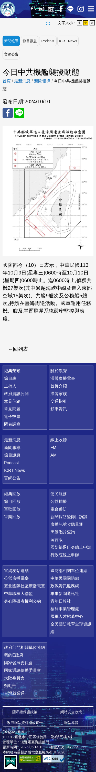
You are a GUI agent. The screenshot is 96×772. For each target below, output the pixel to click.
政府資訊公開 (16, 393)
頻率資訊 (58, 409)
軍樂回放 (12, 517)
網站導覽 (71, 723)
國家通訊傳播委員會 (22, 670)
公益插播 (58, 501)
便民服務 (58, 494)
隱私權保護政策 (24, 712)
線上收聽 (41, 9)
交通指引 (58, 401)
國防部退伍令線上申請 (70, 547)
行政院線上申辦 (64, 555)
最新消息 (22, 81)
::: (48, 23)
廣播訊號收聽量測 (66, 524)
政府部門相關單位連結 (24, 647)
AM (53, 455)
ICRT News (68, 41)
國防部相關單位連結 (68, 571)
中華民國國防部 (64, 578)
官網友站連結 (16, 571)
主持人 (10, 386)
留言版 (56, 539)
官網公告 (11, 54)
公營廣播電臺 (16, 578)
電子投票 (12, 416)
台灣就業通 (14, 693)
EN (33, 9)
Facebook (60, 9)
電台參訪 (58, 509)
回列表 (20, 349)
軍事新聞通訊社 (64, 593)
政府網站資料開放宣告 (25, 723)
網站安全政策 (71, 712)
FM (53, 447)
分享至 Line (19, 113)
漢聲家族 (58, 393)
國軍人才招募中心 (66, 616)
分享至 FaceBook (8, 113)
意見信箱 (12, 401)
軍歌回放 (12, 509)
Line (70, 9)
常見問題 (12, 409)
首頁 (7, 81)
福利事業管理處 (64, 609)
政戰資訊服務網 (64, 586)
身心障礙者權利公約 (22, 601)
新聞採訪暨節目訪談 (68, 517)
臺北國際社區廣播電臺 (24, 586)
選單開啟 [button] (91, 9)
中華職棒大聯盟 (18, 593)
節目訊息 (30, 41)
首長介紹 (58, 386)
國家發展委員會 (18, 663)
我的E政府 (13, 655)
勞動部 (10, 685)
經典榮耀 (12, 371)
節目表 (10, 378)
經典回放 (51, 9)
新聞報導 (11, 41)
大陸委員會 (14, 678)
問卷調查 (12, 424)
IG (81, 9)
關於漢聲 (58, 371)
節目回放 (12, 501)
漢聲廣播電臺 (7, 9)
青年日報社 (60, 601)
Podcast (48, 41)
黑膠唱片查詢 (62, 532)
